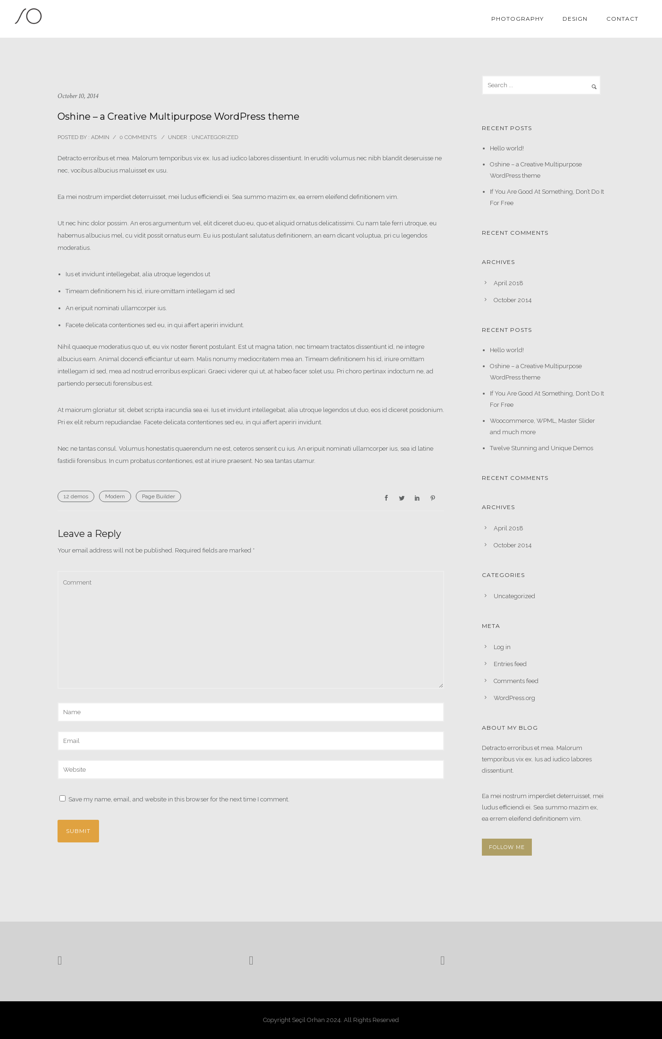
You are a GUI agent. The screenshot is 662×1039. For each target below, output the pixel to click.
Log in (502, 647)
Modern (115, 496)
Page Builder (158, 496)
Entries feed (510, 664)
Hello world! (507, 148)
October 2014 (513, 300)
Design (575, 18)
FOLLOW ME (507, 847)
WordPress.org (514, 697)
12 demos (76, 496)
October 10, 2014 (78, 95)
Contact (622, 18)
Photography (517, 18)
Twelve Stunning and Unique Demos (541, 448)
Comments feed (516, 680)
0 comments (138, 137)
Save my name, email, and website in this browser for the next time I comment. (179, 799)
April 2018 (508, 283)
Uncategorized (214, 137)
